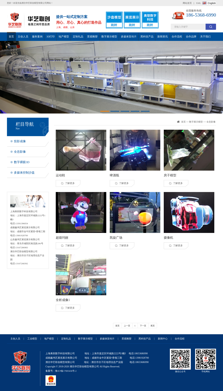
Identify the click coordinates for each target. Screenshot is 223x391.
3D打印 (50, 36)
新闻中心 (163, 339)
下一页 (143, 325)
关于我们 (205, 36)
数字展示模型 (109, 36)
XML (198, 3)
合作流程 (177, 36)
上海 (58, 27)
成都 (65, 27)
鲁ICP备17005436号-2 (65, 371)
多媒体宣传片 (129, 36)
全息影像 (20, 151)
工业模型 (32, 339)
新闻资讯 (162, 36)
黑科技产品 (146, 36)
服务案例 (37, 36)
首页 (11, 36)
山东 (72, 27)
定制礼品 (78, 36)
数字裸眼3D (21, 162)
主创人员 (23, 36)
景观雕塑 (92, 36)
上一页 (127, 325)
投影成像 (20, 141)
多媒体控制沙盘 (24, 172)
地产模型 (64, 36)
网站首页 (187, 3)
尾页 (153, 325)
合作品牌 (191, 36)
